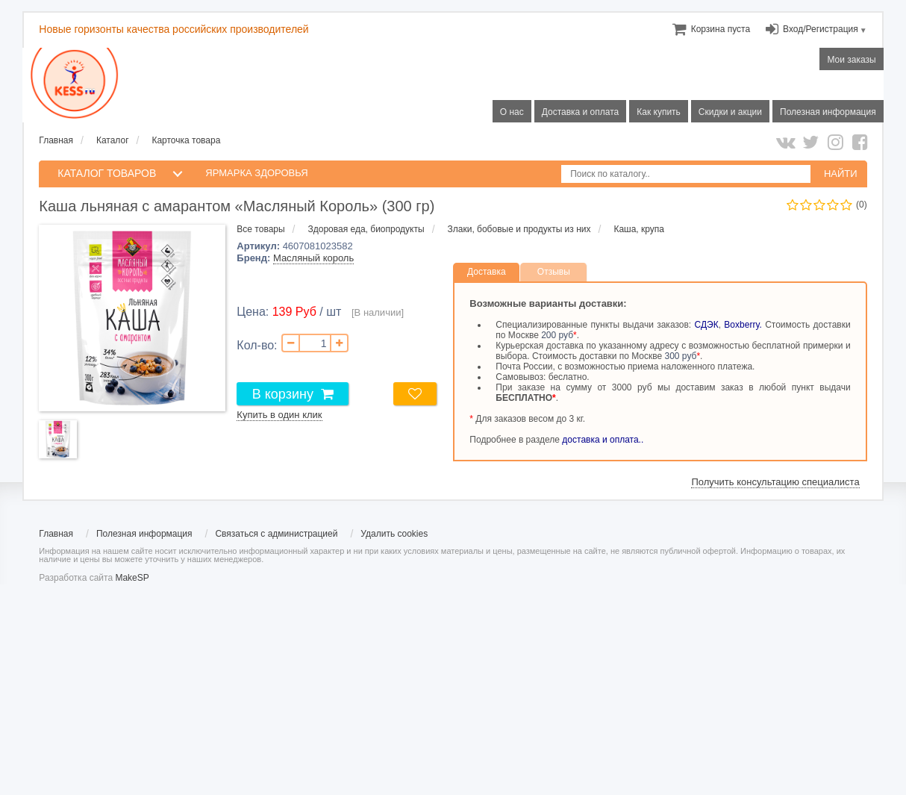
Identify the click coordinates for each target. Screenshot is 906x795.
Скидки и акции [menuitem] (730, 112)
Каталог (112, 140)
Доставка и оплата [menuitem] (580, 112)
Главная (56, 140)
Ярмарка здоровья (256, 172)
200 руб (557, 335)
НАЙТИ (840, 173)
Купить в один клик (279, 414)
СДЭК (707, 324)
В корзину (282, 394)
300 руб (681, 356)
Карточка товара (185, 140)
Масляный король (313, 258)
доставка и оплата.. (602, 439)
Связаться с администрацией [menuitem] (276, 534)
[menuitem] (720, 29)
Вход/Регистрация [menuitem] (820, 29)
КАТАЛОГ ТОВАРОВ (106, 173)
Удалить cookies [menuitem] (394, 534)
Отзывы (553, 271)
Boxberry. (742, 324)
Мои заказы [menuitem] (851, 59)
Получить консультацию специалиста (775, 481)
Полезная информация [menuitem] (828, 112)
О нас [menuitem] (512, 112)
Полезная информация (144, 534)
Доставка (486, 271)
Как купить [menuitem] (659, 112)
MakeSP (132, 578)
